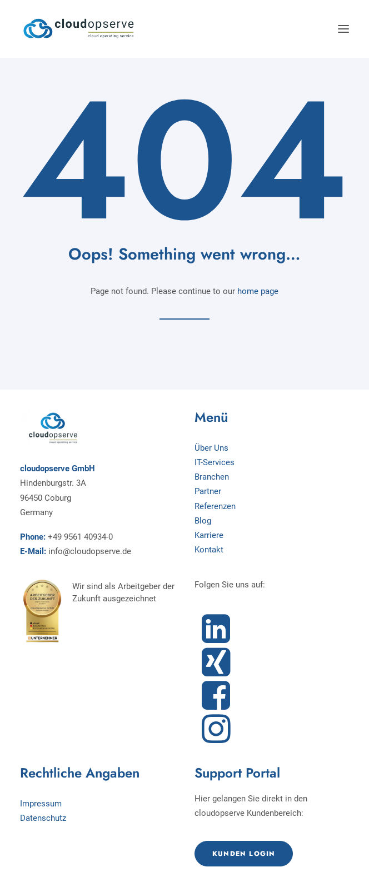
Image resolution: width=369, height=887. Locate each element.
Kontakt (209, 550)
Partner (208, 491)
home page (257, 291)
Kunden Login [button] (243, 854)
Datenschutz (43, 818)
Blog (203, 521)
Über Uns (211, 448)
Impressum (41, 804)
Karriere (209, 535)
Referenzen (215, 506)
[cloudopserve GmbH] (79, 29)
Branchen (212, 477)
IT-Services (215, 462)
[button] (343, 29)
